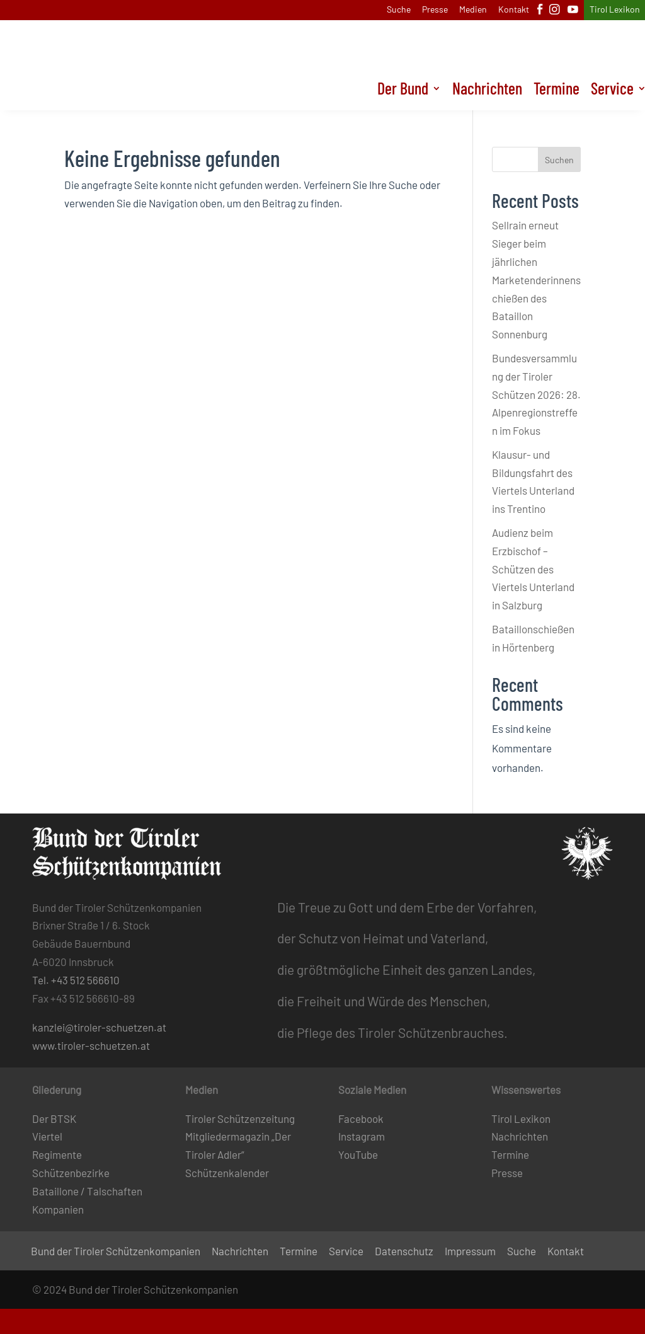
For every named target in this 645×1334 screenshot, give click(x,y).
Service (346, 1251)
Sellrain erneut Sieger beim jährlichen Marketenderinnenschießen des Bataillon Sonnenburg (536, 279)
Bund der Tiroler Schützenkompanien (115, 1251)
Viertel (47, 1136)
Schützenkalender (227, 1172)
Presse (435, 9)
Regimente (57, 1154)
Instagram (361, 1136)
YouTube (358, 1154)
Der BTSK (54, 1118)
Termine (556, 91)
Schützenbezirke (71, 1172)
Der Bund (402, 91)
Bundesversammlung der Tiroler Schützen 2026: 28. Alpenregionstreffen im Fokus (536, 394)
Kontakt (513, 9)
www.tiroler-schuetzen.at (91, 1045)
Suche (399, 9)
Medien (473, 9)
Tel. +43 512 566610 (76, 980)
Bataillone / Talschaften (87, 1191)
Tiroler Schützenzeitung (240, 1118)
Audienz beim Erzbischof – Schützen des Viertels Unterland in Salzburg (533, 569)
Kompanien (58, 1209)
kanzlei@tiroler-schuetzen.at (99, 1027)
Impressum (470, 1251)
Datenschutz (404, 1251)
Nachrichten (487, 91)
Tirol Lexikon (615, 9)
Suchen (559, 159)
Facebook (361, 1118)
